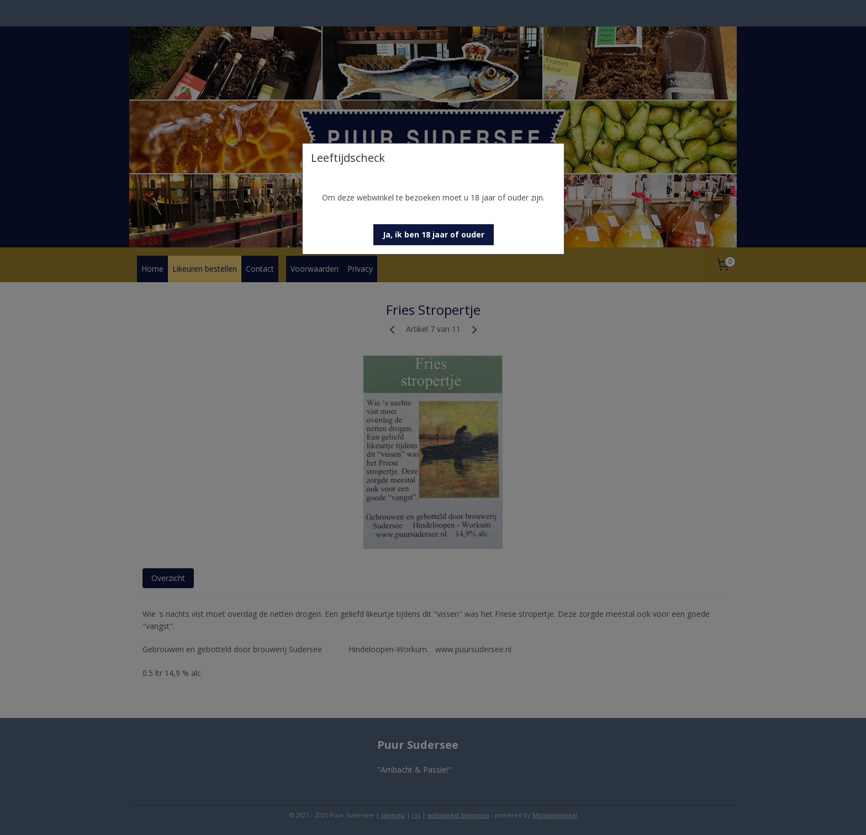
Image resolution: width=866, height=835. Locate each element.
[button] (433, 234)
